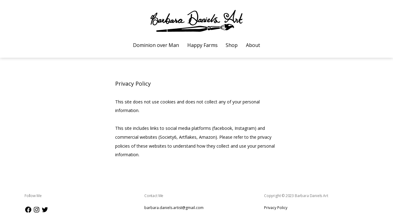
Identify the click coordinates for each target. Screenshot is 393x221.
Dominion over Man (156, 45)
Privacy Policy (275, 207)
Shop (232, 45)
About (253, 45)
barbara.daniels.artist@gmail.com (174, 207)
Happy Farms (202, 45)
